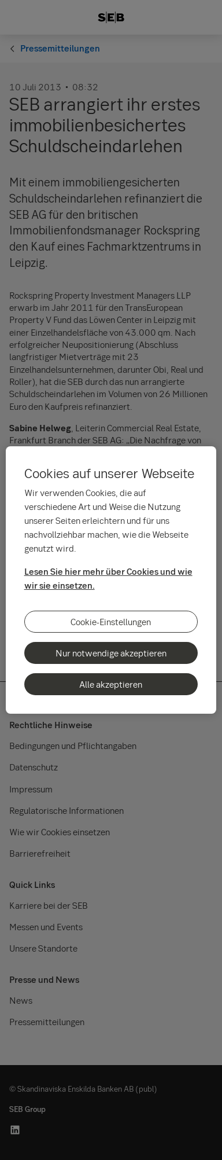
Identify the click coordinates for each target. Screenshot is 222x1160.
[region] (111, 580)
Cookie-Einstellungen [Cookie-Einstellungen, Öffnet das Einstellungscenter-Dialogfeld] (111, 621)
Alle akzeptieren (110, 684)
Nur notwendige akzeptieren (111, 653)
